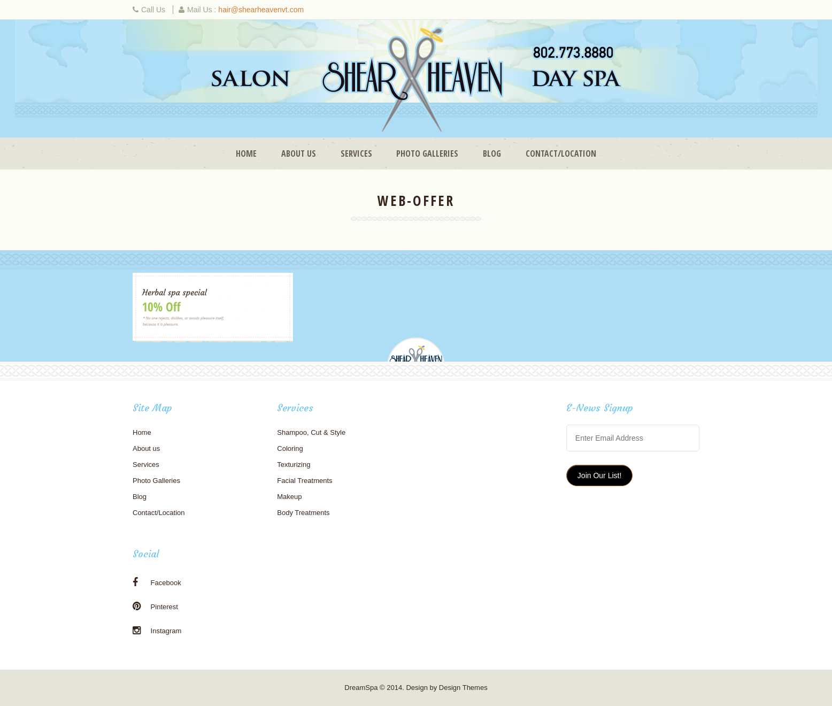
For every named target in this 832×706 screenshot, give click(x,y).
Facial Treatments (304, 481)
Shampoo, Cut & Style (311, 432)
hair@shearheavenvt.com (261, 9)
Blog (492, 153)
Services (356, 153)
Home (246, 153)
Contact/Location (561, 153)
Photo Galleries (427, 153)
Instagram (157, 630)
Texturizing (293, 465)
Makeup (289, 497)
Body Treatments (303, 513)
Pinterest (155, 606)
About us (298, 153)
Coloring (290, 448)
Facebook (157, 582)
